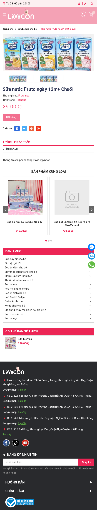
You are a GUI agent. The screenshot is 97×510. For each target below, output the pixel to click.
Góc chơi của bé (14, 314)
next (91, 209)
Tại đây (22, 389)
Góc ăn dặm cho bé (16, 267)
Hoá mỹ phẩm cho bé (17, 288)
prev (5, 209)
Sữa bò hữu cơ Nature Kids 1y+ (25, 222)
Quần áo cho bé (14, 301)
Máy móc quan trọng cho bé (21, 271)
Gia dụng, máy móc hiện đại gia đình (25, 309)
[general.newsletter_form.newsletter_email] (48, 462)
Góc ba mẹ (11, 284)
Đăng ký (85, 3)
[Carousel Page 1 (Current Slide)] (46, 241)
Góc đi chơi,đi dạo (15, 297)
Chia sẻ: (8, 128)
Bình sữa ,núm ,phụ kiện (18, 275)
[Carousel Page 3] (51, 241)
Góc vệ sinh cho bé (15, 293)
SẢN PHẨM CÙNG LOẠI (48, 171)
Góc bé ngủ (11, 318)
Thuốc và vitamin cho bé (19, 280)
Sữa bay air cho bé (15, 259)
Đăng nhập (79, 3)
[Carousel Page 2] (48, 241)
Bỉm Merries (25, 339)
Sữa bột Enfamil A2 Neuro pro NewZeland (72, 224)
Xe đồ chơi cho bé (15, 305)
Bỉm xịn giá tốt (13, 263)
